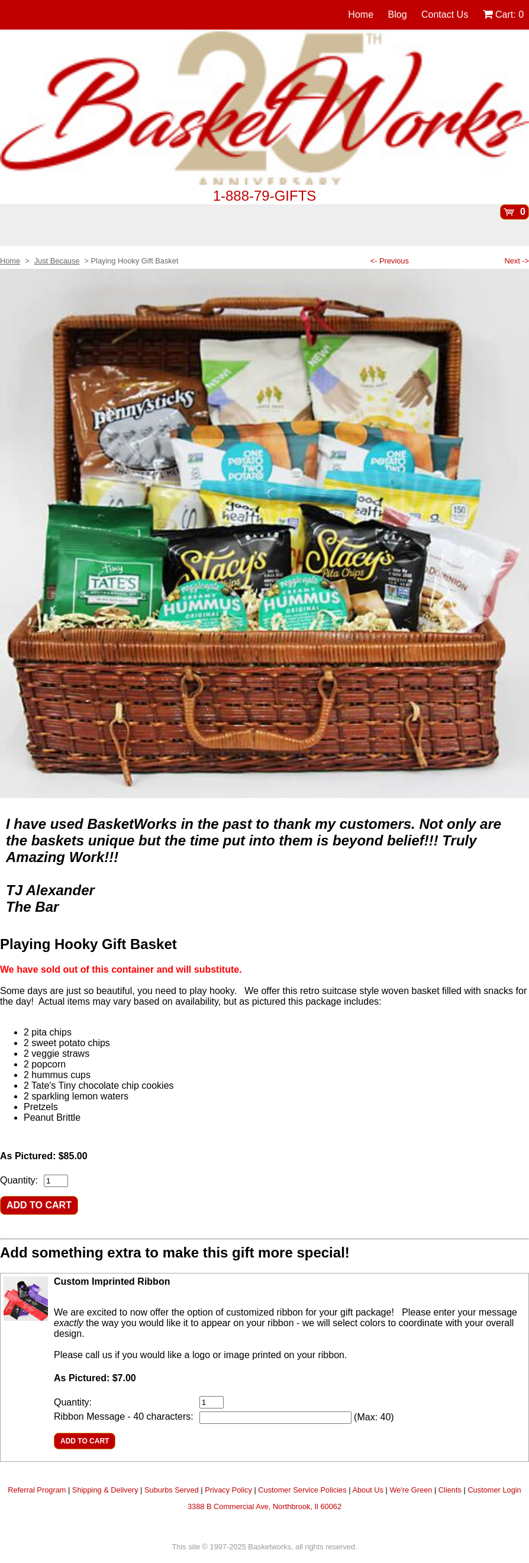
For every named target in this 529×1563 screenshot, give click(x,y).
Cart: (503, 14)
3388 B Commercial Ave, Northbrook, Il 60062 (264, 1506)
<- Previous (389, 260)
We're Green (410, 1489)
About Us (367, 1489)
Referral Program (37, 1489)
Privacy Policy (228, 1489)
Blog (397, 14)
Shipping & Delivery (105, 1489)
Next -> (516, 260)
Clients (450, 1489)
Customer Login (494, 1489)
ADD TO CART (39, 1205)
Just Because (57, 260)
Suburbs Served (171, 1489)
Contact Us (444, 14)
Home (360, 14)
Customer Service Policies (302, 1489)
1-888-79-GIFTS (265, 196)
